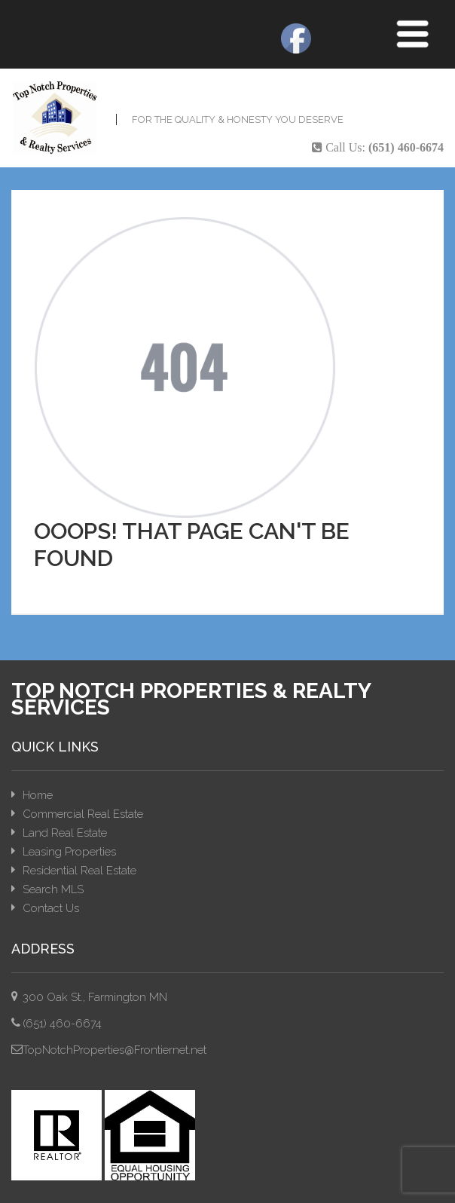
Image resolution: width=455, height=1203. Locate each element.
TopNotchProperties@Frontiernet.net (114, 1050)
